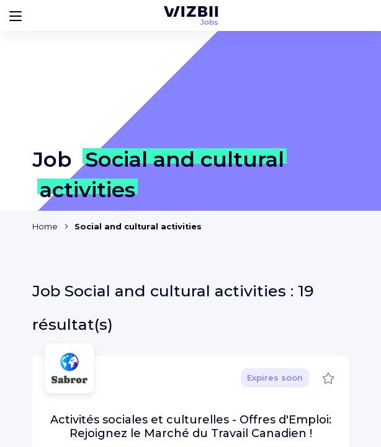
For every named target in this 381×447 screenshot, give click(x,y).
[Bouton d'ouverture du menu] (15, 15)
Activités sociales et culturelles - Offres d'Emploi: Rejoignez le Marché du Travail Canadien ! (190, 426)
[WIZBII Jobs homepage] (191, 15)
